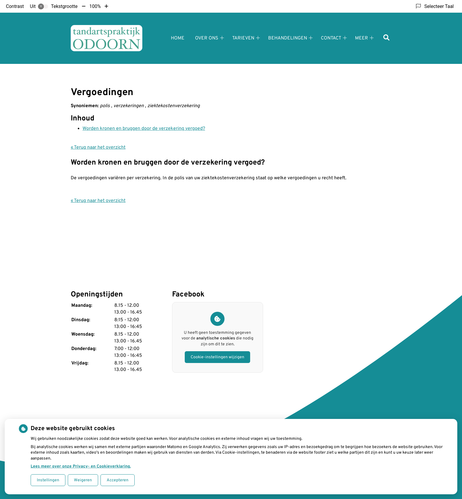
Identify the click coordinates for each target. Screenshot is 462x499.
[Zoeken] (386, 38)
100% (95, 6)
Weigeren (83, 480)
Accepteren (117, 480)
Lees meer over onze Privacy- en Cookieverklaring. (81, 466)
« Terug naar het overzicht (98, 147)
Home (177, 38)
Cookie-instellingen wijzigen (217, 357)
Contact (331, 38)
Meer (361, 38)
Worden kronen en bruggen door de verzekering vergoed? (143, 129)
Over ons (206, 38)
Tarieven (243, 38)
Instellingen (48, 480)
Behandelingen (287, 38)
